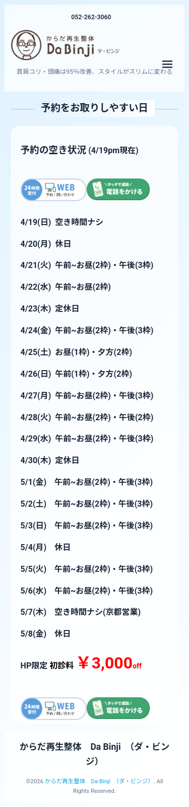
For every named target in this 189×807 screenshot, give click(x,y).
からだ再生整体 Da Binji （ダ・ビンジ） (99, 781)
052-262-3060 (91, 17)
